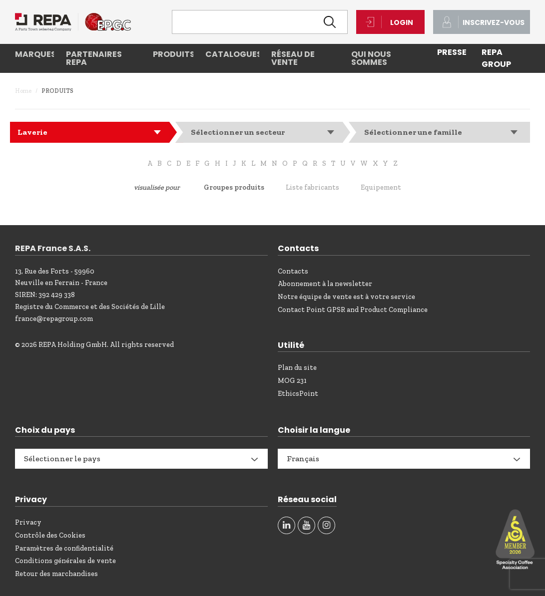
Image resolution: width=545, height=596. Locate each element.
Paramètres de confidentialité (64, 548)
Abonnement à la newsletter (325, 284)
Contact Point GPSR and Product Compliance (353, 309)
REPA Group (496, 58)
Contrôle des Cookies (50, 535)
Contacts (293, 271)
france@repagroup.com (54, 318)
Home (23, 90)
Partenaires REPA (94, 58)
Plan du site (297, 367)
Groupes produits (234, 187)
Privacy (28, 522)
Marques (34, 54)
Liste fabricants (312, 187)
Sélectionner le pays (62, 458)
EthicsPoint (298, 393)
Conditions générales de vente (65, 561)
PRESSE (452, 52)
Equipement (381, 187)
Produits (173, 54)
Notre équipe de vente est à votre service (346, 297)
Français (303, 458)
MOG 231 (292, 380)
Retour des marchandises (56, 574)
